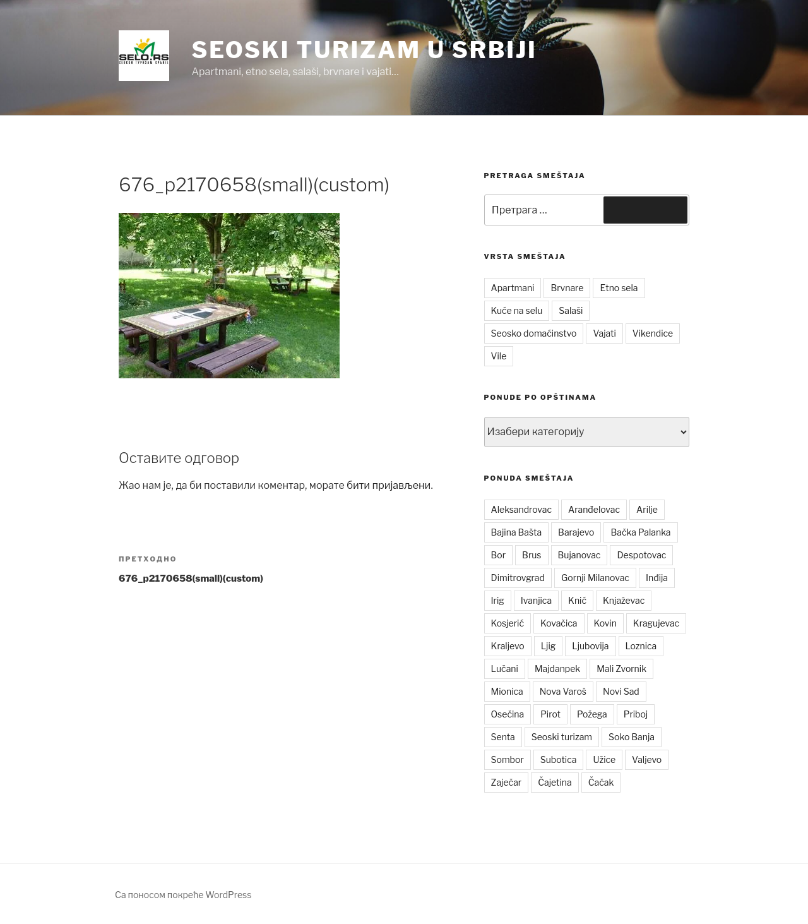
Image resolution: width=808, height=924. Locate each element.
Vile (499, 356)
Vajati (604, 333)
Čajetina (555, 782)
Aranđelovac (594, 509)
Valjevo (647, 759)
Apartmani (513, 287)
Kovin (605, 623)
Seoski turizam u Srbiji (364, 50)
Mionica (507, 691)
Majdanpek (557, 668)
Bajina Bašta (516, 532)
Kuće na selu (517, 310)
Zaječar (506, 782)
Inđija (657, 577)
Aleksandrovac (521, 509)
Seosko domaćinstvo (534, 333)
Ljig (548, 645)
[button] (144, 55)
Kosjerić (507, 623)
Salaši (571, 310)
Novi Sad (621, 691)
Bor (498, 554)
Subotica (558, 759)
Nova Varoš (563, 691)
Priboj (636, 714)
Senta (503, 736)
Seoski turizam (562, 736)
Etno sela (619, 287)
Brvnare (566, 287)
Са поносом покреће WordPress (183, 894)
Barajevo (576, 532)
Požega (592, 714)
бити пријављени (389, 485)
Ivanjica (536, 600)
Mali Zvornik (621, 668)
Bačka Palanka (640, 532)
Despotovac (641, 554)
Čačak (601, 782)
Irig (497, 600)
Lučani (504, 668)
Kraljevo (508, 645)
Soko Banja (632, 736)
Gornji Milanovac (595, 577)
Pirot (550, 714)
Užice (604, 759)
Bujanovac (579, 554)
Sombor (507, 759)
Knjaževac (624, 600)
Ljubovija (590, 645)
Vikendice (653, 333)
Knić (577, 600)
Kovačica (559, 623)
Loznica (641, 645)
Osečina (508, 714)
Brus (531, 554)
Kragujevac (656, 623)
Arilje (647, 509)
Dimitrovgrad (518, 577)
